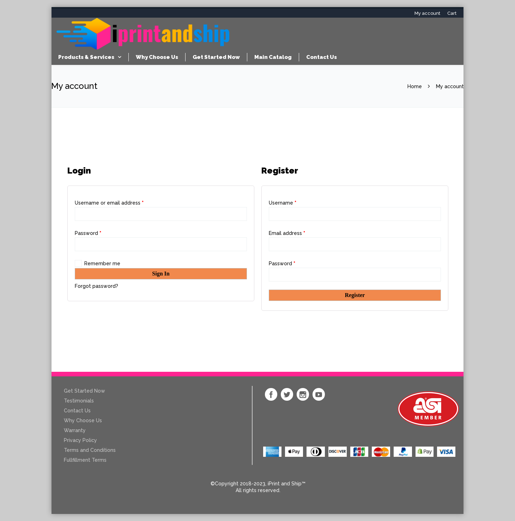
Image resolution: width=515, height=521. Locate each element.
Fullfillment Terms (85, 460)
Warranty (75, 430)
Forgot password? (96, 286)
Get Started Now (216, 57)
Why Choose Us (157, 57)
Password (88, 233)
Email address (287, 233)
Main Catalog (273, 57)
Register (355, 295)
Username (282, 203)
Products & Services (86, 57)
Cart (451, 13)
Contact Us (321, 57)
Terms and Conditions (90, 450)
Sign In (160, 274)
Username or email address (109, 203)
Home (414, 86)
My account (427, 13)
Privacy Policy (80, 440)
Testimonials (79, 401)
